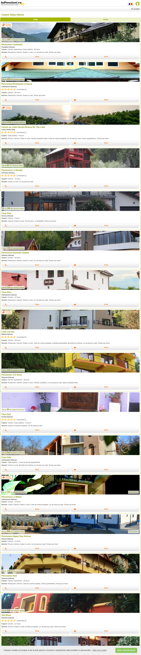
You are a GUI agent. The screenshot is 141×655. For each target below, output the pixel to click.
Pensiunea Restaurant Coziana (16, 84)
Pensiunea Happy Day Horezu (16, 536)
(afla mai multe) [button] (99, 650)
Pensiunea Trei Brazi (11, 375)
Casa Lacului (7, 332)
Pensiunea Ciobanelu (12, 44)
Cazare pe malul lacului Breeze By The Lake (23, 127)
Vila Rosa (6, 615)
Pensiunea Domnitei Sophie (15, 253)
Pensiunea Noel (9, 576)
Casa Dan (6, 414)
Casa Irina (6, 213)
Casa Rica (6, 292)
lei (13, 40)
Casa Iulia (6, 457)
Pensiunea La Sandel (11, 170)
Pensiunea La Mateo (11, 497)
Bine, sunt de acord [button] (126, 650)
